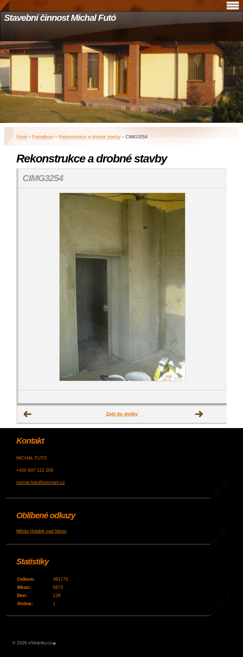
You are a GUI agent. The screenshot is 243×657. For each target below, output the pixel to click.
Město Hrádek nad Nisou (41, 530)
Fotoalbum (43, 136)
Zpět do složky (122, 413)
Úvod (21, 136)
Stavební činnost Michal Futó (60, 18)
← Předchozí (28, 414)
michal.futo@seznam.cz (40, 482)
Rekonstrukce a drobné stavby (89, 136)
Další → (199, 414)
